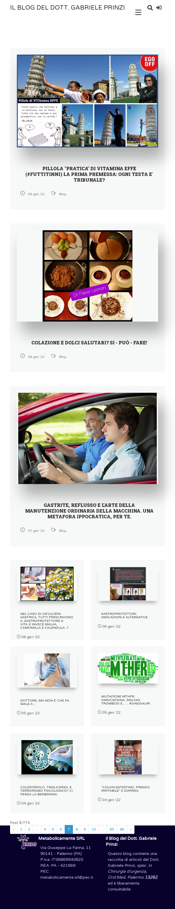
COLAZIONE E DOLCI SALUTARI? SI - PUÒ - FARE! (89, 343)
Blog (62, 194)
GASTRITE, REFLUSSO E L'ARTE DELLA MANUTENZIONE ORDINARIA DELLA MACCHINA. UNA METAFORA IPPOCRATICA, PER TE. (89, 510)
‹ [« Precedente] (13, 829)
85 (112, 829)
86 (122, 829)
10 (94, 829)
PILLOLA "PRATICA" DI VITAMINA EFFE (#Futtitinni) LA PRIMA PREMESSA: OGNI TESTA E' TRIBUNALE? (89, 174)
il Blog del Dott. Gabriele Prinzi (67, 7)
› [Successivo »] (130, 829)
